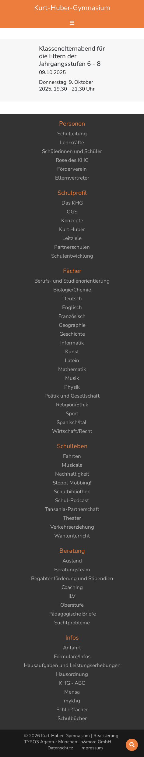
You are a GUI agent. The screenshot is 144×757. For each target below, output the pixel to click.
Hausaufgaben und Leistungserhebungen (72, 665)
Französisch (72, 316)
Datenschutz (60, 748)
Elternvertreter (72, 177)
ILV (72, 596)
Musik (72, 378)
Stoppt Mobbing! (72, 482)
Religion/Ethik (72, 404)
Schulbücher (72, 718)
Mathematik (72, 369)
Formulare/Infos (72, 656)
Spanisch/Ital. (72, 422)
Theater (72, 518)
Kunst (72, 351)
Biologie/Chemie (72, 289)
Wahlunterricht (72, 535)
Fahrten (72, 456)
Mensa (72, 691)
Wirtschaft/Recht (72, 431)
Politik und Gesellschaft (72, 395)
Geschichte (72, 333)
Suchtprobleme (72, 622)
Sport (72, 413)
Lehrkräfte (72, 142)
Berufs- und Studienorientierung (72, 280)
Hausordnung (72, 674)
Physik (72, 387)
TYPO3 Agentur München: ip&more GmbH (67, 742)
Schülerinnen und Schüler (72, 151)
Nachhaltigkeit (72, 473)
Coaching (72, 587)
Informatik (72, 342)
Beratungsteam (72, 569)
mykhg (72, 700)
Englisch (72, 307)
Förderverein (72, 169)
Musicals (72, 465)
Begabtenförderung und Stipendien (72, 578)
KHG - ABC (72, 683)
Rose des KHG (72, 160)
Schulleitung (72, 133)
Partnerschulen (72, 247)
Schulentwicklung (72, 255)
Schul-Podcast (72, 500)
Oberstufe (72, 605)
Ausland (72, 560)
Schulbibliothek (72, 491)
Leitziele (72, 238)
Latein (72, 360)
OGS (72, 211)
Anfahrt (72, 647)
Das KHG (72, 202)
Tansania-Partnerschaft (72, 509)
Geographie (72, 325)
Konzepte (72, 220)
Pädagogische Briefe (72, 613)
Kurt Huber (72, 229)
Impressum (91, 748)
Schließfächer (72, 709)
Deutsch (72, 298)
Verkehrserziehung (72, 526)
